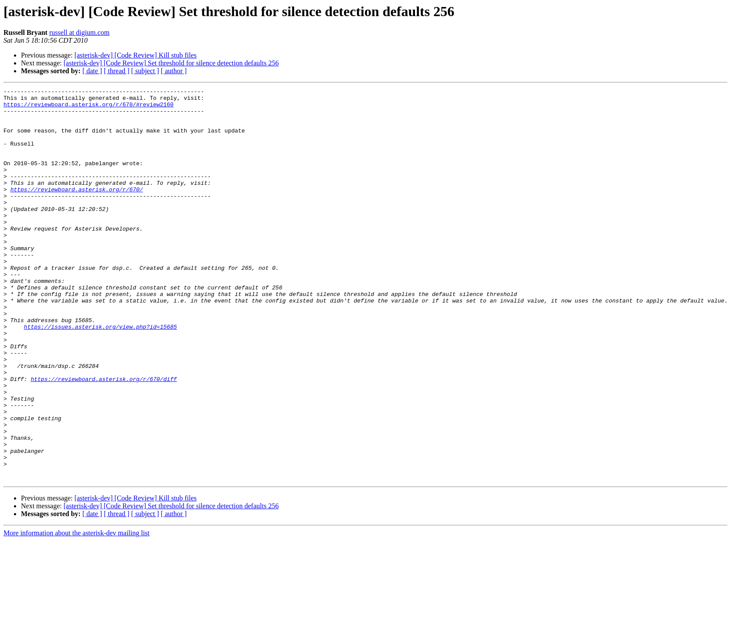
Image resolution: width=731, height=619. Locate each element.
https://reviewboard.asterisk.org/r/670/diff (104, 438)
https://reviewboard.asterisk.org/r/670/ (76, 210)
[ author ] (174, 71)
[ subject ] (145, 71)
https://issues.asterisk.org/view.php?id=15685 (100, 375)
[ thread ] (116, 71)
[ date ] (92, 71)
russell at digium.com (79, 32)
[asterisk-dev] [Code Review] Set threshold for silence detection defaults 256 (171, 63)
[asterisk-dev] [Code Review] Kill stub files (136, 55)
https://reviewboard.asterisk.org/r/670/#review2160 (88, 108)
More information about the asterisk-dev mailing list (76, 611)
